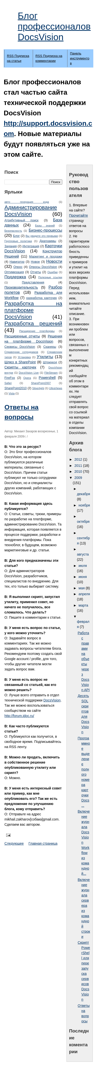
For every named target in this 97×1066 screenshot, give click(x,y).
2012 (78, 459)
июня (83, 577)
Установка (24, 357)
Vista (12, 393)
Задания (10, 246)
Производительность (21, 287)
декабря (83, 494)
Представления (33, 282)
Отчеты (35, 272)
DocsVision (52, 700)
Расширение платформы (37, 331)
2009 (78, 478)
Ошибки (53, 272)
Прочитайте (78, 215)
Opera (27, 377)
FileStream (51, 372)
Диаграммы (48, 241)
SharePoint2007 (41, 383)
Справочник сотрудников (21, 351)
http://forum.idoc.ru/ (19, 716)
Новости (54, 261)
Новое (35, 261)
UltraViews (55, 388)
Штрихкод (50, 362)
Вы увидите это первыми (42, 235)
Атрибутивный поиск (21, 220)
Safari (8, 383)
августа (83, 554)
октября (83, 522)
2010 (78, 471)
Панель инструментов (79, 58)
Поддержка (15, 277)
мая (82, 588)
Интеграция (30, 246)
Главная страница (43, 843)
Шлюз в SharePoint (20, 362)
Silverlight (38, 388)
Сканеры (49, 347)
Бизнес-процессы (45, 230)
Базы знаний (45, 225)
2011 (78, 466)
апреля (84, 594)
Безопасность (13, 230)
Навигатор (17, 261)
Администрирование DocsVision (30, 210)
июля (83, 566)
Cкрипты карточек (20, 367)
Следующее (14, 843)
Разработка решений (33, 323)
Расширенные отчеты (22, 336)
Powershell (47, 378)
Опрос (17, 267)
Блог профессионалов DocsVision (54, 26)
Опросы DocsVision (43, 267)
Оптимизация (14, 272)
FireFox (9, 378)
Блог (16, 236)
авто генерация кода (26, 201)
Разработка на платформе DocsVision (33, 310)
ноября (84, 505)
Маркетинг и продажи (45, 256)
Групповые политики (18, 241)
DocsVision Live (29, 372)
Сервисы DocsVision (19, 347)
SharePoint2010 (15, 388)
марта (83, 605)
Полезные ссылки (50, 277)
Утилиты (45, 356)
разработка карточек (41, 298)
